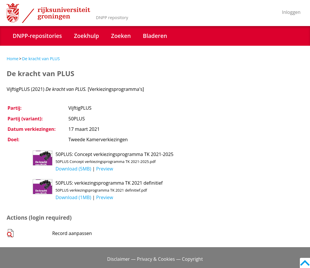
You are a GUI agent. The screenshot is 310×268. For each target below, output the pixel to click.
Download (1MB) (73, 197)
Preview (104, 169)
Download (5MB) (73, 169)
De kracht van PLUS (41, 58)
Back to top (305, 263)
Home (13, 58)
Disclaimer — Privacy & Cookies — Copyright (155, 259)
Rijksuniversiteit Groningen (48, 13)
